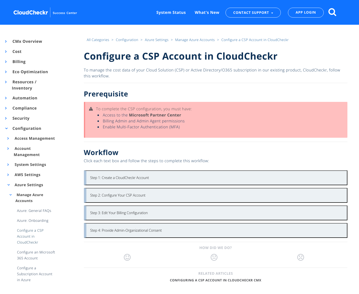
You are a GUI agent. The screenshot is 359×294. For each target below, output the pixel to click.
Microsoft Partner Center (155, 115)
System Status (171, 12)
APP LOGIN (306, 12)
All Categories (98, 40)
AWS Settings (27, 174)
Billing (19, 61)
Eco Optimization (30, 71)
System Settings (30, 164)
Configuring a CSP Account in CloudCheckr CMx (215, 280)
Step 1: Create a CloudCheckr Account (119, 177)
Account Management (27, 151)
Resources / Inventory (24, 85)
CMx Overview (27, 41)
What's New (207, 12)
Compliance (24, 108)
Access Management (34, 138)
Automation (25, 98)
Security (21, 118)
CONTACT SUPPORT (251, 12)
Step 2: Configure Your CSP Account (118, 195)
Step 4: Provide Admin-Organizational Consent (126, 230)
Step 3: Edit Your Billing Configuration (119, 212)
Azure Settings (28, 184)
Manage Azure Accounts (29, 198)
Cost (16, 51)
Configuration (26, 128)
